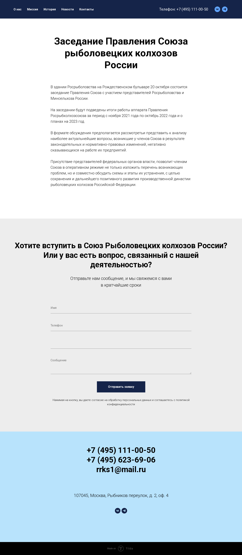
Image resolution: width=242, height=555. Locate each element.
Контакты (86, 9)
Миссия (32, 9)
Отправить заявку (121, 386)
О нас (17, 9)
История (50, 9)
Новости (67, 9)
